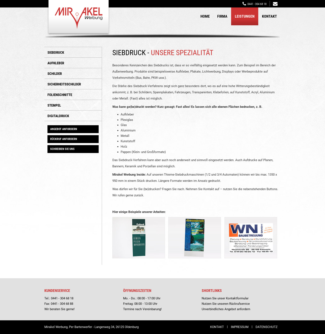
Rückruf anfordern (63, 139)
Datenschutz (267, 327)
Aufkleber (55, 63)
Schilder (54, 74)
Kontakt (269, 16)
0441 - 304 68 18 (257, 4)
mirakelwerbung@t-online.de (275, 3)
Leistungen (245, 16)
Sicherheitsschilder (64, 84)
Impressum (240, 327)
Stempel (54, 105)
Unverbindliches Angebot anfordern (226, 309)
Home (205, 16)
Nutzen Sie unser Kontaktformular (225, 298)
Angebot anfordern (63, 129)
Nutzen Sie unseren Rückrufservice (226, 304)
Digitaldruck (58, 116)
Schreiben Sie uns (62, 149)
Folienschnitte (59, 95)
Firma (222, 16)
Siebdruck (55, 52)
